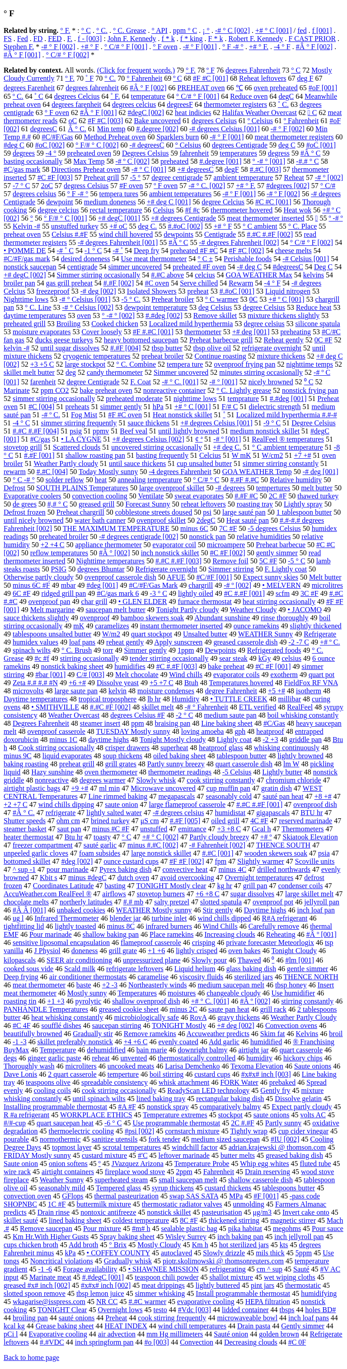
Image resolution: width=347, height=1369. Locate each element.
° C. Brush (76, 650)
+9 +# (79, 788)
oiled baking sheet (179, 756)
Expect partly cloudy (302, 1107)
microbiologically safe (146, 1017)
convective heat (184, 869)
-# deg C (249, 267)
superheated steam (121, 1180)
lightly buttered (218, 1285)
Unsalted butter (205, 634)
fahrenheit (194, 153)
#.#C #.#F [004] (36, 431)
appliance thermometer (108, 545)
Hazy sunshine (52, 772)
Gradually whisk (128, 1261)
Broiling (68, 323)
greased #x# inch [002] (37, 1285)
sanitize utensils (115, 1139)
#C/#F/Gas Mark (153, 585)
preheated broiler (63, 536)
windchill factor (195, 1147)
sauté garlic (100, 845)
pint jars (262, 1285)
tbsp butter (167, 348)
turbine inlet (169, 918)
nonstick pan (207, 536)
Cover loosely (101, 332)
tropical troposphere (107, 699)
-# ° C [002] (232, 30)
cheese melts (293, 250)
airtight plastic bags (32, 788)
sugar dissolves (252, 894)
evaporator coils (236, 674)
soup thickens (123, 756)
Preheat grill (101, 177)
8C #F (189, 1220)
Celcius (210, 455)
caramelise (152, 977)
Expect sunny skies (270, 577)
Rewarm (241, 283)
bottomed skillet (27, 861)
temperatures (238, 153)
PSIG (58, 569)
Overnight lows (120, 1310)
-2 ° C (184, 715)
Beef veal (133, 431)
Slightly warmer (260, 861)
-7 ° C (21, 185)
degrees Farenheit (29, 88)
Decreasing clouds (250, 1342)
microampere (226, 545)
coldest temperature (140, 1220)
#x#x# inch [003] (266, 1074)
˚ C (38, 96)
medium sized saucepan (225, 1139)
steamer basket (25, 829)
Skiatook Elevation (310, 837)
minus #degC (87, 877)
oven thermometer (110, 772)
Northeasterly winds (157, 985)
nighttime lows (195, 398)
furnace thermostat (205, 601)
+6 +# (77, 683)
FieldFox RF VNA (311, 683)
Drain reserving (267, 1171)
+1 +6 (156, 950)
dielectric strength (275, 406)
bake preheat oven (106, 390)
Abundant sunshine (222, 618)
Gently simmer (302, 1326)
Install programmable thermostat (243, 1293)
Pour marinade (50, 934)
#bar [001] (50, 674)
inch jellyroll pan (299, 1236)
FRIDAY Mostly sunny (37, 1155)
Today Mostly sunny (108, 471)
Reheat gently (283, 340)
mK (78, 626)
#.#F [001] (39, 455)
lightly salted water (114, 812)
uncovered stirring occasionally (156, 447)
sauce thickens (148, 423)
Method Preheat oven (115, 137)
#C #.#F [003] (176, 666)
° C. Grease (129, 30)
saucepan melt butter (115, 609)
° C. (102, 30)
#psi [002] (139, 1131)
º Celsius (260, 120)
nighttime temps (309, 364)
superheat (174, 747)
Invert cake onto (305, 1212)
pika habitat (245, 1228)
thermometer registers (235, 104)
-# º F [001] (239, 194)
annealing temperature (149, 480)
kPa (70, 1253)
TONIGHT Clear (62, 1310)
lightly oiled (195, 593)
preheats (77, 406)
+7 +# (302, 455)
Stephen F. (19, 47)
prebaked (282, 1082)
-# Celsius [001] (305, 259)
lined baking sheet (75, 1220)
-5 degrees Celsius (274, 528)
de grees (25, 504)
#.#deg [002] (164, 315)
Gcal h (261, 829)
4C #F (259, 821)
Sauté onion (231, 1334)
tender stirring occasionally (169, 658)
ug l (18, 918)
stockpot (230, 1115)
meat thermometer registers (293, 137)
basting (115, 886)
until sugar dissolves (69, 348)
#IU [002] (285, 1139)
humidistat (230, 812)
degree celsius (264, 323)
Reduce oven (248, 96)
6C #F (22, 593)
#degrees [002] (287, 185)
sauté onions (77, 1318)
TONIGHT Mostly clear (171, 886)
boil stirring (166, 1074)
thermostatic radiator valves (182, 1204)
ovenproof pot (273, 902)
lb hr (154, 699)
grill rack (273, 1009)
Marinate (17, 390)
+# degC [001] (119, 218)
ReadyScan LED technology (208, 1090)
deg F (305, 78)
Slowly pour (209, 960)
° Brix (118, 1245)
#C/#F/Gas (57, 137)
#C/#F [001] (214, 577)
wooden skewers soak (276, 853)
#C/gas (40, 439)
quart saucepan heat (65, 1123)
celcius (205, 275)
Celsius (163, 210)
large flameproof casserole (187, 804)
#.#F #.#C (244, 480)
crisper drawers (127, 747)
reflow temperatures (59, 553)
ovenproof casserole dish (120, 577)
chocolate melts (26, 902)
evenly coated (178, 1042)
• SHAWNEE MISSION (163, 1269)
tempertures (273, 488)
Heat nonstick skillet (182, 415)
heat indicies (193, 112)
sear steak (233, 658)
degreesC (43, 129)
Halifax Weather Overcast (259, 112)
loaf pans (82, 642)
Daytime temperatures (36, 699)
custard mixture (104, 1155)
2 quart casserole (72, 1074)
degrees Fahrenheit (252, 70)
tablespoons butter (288, 1188)
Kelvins (307, 1033)
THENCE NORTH (311, 977)
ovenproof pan (49, 601)
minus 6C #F (31, 585)
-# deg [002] (98, 291)
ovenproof (95, 618)
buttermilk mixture (103, 1204)
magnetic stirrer (293, 1220)
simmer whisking (160, 1293)
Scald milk (79, 969)
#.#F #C (246, 496)
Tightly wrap (248, 1131)
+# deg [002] (235, 1025)
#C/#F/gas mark (27, 259)
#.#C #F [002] (110, 707)
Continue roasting (220, 356)
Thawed (249, 960)
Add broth (83, 1245)
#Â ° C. (24, 812)
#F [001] (266, 1196)
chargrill (200, 585)
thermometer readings (179, 772)
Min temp (111, 129)
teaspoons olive (48, 1082)
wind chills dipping (66, 804)
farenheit (43, 382)
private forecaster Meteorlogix (270, 942)
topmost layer (72, 1147)
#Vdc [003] (194, 1310)
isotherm (308, 691)
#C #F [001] (273, 666)
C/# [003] (90, 674)
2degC (206, 520)
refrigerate (61, 812)
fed (301, 30)
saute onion (121, 804)
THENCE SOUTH (283, 845)
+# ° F (89, 47)
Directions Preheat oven (86, 169)
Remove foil (230, 561)
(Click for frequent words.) (136, 70)
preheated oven (89, 153)
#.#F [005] (185, 821)
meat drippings (163, 1285)
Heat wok (297, 210)
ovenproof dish (315, 804)
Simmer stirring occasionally (98, 275)
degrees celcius (134, 104)
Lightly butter (282, 772)
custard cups (212, 1074)
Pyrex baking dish (125, 869)
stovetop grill (23, 447)
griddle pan (305, 739)
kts (284, 1245)
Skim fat (272, 1033)
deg (71, 372)
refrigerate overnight (271, 348)
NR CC (107, 1301)
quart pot (321, 674)
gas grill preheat (69, 283)
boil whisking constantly (302, 715)
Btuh (191, 683)
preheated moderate (134, 398)
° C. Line (38, 307)
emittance (192, 829)
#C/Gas (274, 723)
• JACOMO (305, 609)
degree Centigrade (93, 382)
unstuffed (153, 829)
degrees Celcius (77, 96)
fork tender (164, 1139)
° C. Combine (136, 364)
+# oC (118, 226)
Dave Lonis (20, 1074)
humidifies (129, 666)
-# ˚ (118, 250)
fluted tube (315, 1163)
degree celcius (58, 210)
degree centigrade (176, 177)
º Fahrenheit (301, 120)
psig (76, 431)
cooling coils (52, 1090)
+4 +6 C (136, 1042)
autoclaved (176, 1253)
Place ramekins (171, 934)
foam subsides (99, 853)
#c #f (41, 658)
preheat (198, 291)
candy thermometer (115, 372)
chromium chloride (293, 780)
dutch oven (133, 877)
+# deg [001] (251, 332)
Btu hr (74, 837)
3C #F (309, 593)
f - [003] (90, 38)
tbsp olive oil (212, 348)
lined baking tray (160, 1098)
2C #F (278, 496)
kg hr (224, 886)
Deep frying (21, 977)
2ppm (184, 1171)
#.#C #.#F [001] (259, 804)
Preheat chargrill (80, 512)
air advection (117, 1334)
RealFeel (300, 707)
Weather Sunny (62, 1180)
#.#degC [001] (103, 1277)
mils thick (270, 1253)
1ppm (186, 650)
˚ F (89, 78)
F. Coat (140, 382)
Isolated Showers (152, 291)
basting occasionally (33, 161)
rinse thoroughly (284, 618)
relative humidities (264, 536)
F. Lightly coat (286, 569)
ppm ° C (185, 30)
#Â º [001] (321, 934)
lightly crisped (196, 950)
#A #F (127, 1107)
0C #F (323, 340)
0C (253, 299)
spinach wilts (32, 650)
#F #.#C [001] (153, 332)
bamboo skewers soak (152, 618)
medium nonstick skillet (265, 431)
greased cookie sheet (129, 1009)
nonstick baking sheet (72, 666)
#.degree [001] (220, 161)
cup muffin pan (228, 788)
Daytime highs (265, 910)
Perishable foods (248, 259)
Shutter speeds (25, 821)
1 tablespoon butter (304, 512)
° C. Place (302, 226)
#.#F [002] (118, 283)
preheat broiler (162, 356)
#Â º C (178, 242)
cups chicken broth (31, 1245)
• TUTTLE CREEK (238, 699)
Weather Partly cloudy (65, 463)
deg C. (147, 226)
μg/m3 (262, 1212)
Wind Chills (220, 926)
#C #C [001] (273, 202)
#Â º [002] (255, 1001)
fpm (221, 861)
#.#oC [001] (237, 291)
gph (239, 731)
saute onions (271, 1115)
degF (232, 169)
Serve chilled (199, 283)
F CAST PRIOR (312, 38)
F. (69, 38)
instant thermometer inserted (181, 626)
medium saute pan (230, 715)
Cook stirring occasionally (56, 747)
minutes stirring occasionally (261, 372)
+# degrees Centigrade (183, 218)
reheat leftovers (203, 504)
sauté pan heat (283, 796)
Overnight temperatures (259, 877)
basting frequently (162, 455)
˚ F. (115, 96)
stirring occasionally (89, 658)
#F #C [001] (210, 78)
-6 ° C (113, 1123)
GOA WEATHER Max (259, 275)
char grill (94, 601)
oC (73, 120)
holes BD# (320, 1310)
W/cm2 (272, 455)
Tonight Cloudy (294, 950)
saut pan (69, 829)
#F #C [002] (246, 250)
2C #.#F (242, 1123)
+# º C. (330, 642)
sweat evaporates (199, 496)
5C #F (268, 561)
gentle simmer (307, 969)
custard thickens (228, 1188)
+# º (266, 837)
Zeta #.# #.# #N (35, 683)
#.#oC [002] (185, 226)
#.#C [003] (265, 169)
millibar (289, 699)
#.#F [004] (125, 348)
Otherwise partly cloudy (39, 577)
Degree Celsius (313, 423)
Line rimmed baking (118, 796)
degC (286, 96)
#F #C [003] (105, 120)
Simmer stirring (231, 569)
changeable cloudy (233, 993)
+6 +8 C (208, 894)
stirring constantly (307, 1001)
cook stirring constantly (221, 780)
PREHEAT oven (201, 88)
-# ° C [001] (148, 169)
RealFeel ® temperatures (288, 439)
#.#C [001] (217, 853)
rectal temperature (116, 210)
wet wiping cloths (289, 1277)
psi (207, 512)
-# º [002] (237, 585)
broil (335, 1033)
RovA (198, 1017)
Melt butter (325, 577)
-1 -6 (45, 1269)
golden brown (279, 1334)
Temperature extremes (175, 1115)
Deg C (323, 267)
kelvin (117, 691)
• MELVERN (281, 585)
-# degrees (230, 488)
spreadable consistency (114, 1082)
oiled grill (225, 821)
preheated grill (25, 323)
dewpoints (178, 234)
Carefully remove (274, 926)
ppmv (101, 431)
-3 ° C (158, 593)
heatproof (270, 731)
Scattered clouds (76, 447)
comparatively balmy (230, 1107)
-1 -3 (20, 1042)
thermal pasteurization (126, 1196)
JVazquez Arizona (138, 1163)
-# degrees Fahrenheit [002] (239, 242)
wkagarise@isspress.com (49, 1301)
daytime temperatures (35, 315)
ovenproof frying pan (244, 364)
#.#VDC (52, 1342)
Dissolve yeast (118, 683)
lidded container (245, 1310)
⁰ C (309, 382)
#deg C (14, 145)
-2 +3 (270, 739)
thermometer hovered (241, 210)
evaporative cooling (205, 1301)
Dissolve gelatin (298, 1098)
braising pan (173, 723)
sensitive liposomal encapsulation (61, 942)
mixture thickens (281, 356)
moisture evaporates (41, 332)
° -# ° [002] (118, 315)
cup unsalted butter (204, 463)
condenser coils (300, 886)
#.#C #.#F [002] (270, 234)
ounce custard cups (131, 861)
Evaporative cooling (58, 1334)
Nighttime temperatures (110, 561)
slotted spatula (221, 902)
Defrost (14, 488)
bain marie (151, 1050)
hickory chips (303, 1058)
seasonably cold (229, 796)
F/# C (229, 406)
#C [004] (41, 406)
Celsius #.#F (70, 234)
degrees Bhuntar (100, 569)
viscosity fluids (201, 977)
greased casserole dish (245, 642)
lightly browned (300, 756)
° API (159, 30)
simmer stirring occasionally (54, 398)
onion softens (68, 1163)
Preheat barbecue (280, 545)
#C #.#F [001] (244, 593)
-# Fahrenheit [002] (217, 845)
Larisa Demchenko (192, 1066)
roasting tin (20, 1001)
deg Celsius (215, 307)
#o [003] (157, 1342)
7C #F (228, 528)
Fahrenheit (218, 1171)
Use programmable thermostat (176, 1123)
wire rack (17, 1171)
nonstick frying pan (310, 390)
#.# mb (133, 902)
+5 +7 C (162, 683)
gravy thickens (238, 1017)
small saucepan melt (188, 1180)
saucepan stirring (116, 1025)
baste (83, 985)
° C (86, 30)
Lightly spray (303, 504)
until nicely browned (33, 520)
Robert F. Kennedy (256, 38)
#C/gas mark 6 (118, 593)
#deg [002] (77, 861)
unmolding (248, 1204)
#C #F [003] (55, 177)
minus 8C (121, 926)
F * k (215, 38)
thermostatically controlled (196, 1058)
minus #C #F (111, 829)
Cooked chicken (114, 323)
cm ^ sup (269, 1269)
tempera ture (185, 364)
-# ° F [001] (200, 47)
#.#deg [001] (288, 398)
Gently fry (275, 1090)
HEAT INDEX (126, 1326)
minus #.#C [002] (152, 845)
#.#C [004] (52, 471)
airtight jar (253, 1050)
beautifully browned (33, 1033)
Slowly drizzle (224, 1253)
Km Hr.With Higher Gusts (51, 1236)
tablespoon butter (242, 756)
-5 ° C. (131, 299)
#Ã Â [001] (29, 910)
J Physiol (47, 950)
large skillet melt (309, 894)
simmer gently (121, 406)
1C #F (57, 1204)
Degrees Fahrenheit (41, 723)
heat (101, 480)
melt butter (317, 488)
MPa (236, 1196)
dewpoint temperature (156, 307)
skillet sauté (21, 1220)
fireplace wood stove (135, 1171)
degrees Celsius (214, 120)
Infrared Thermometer (66, 918)
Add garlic (224, 1042)
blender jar (125, 918)
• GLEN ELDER (142, 601)
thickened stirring (234, 1220)
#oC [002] (50, 145)
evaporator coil (174, 545)
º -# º (335, 218)
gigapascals (273, 812)
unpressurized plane (152, 960)
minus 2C (183, 1009)
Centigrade (220, 234)
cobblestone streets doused (153, 512)
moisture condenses (165, 691)
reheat (101, 1058)
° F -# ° (233, 47)
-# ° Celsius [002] (88, 307)
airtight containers (68, 1171)
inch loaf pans (308, 1318)
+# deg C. (227, 447)
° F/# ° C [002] (96, 145)
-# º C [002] (132, 161)
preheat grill (76, 764)
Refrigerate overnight (166, 569)
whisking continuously (286, 747)
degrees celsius (34, 194)
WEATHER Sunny (265, 634)
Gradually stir (93, 1033)
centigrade (82, 267)
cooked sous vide (28, 969)
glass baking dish (251, 969)
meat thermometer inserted (265, 218)
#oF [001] (323, 88)
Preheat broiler (172, 299)
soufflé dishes (61, 1025)
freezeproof (53, 291)
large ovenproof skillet (172, 488)
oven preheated (276, 88)
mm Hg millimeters (174, 1334)
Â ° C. (77, 129)
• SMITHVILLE (55, 707)
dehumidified (106, 1050)
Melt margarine (52, 609)
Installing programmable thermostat (55, 1107)
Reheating (280, 934)
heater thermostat (29, 837)
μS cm (150, 821)
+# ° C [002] (160, 837)
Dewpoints (220, 650)
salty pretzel (171, 902)
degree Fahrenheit (231, 691)
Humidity (185, 699)
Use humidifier (293, 993)
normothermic (60, 1139)
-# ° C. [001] (180, 382)
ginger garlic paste (54, 1058)
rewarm (15, 471)
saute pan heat (228, 1009)
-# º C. (51, 415)
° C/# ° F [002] (67, 55)
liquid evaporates (67, 756)
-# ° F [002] (58, 47)
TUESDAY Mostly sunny (133, 731)
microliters (80, 1066)
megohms (287, 1228)
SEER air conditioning (79, 960)
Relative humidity (296, 480)
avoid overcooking (187, 877)
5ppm (303, 1253)
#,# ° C (57, 504)
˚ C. (283, 104)
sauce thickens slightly (36, 618)
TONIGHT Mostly (179, 1025)
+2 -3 (109, 985)
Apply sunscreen (178, 642)
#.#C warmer (148, 1301)
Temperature (58, 1050)
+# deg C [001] (169, 202)
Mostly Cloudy (159, 1245)
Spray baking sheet (127, 1236)
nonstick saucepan (30, 267)
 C (312, 112)
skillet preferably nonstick (75, 1042)
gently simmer (277, 553)
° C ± (205, 259)
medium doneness (110, 202)
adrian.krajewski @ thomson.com (277, 1147)
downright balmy (203, 1050)
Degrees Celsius (145, 153)
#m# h (141, 1228)
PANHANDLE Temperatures (46, 1009)
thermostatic (303, 1285)
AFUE (176, 577)
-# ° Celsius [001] (85, 299)
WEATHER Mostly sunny (154, 910)
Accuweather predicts (218, 1033)
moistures (182, 993)
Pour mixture (102, 1228)
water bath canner (100, 520)
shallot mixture (231, 1277)
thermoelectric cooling (81, 1131)
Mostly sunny (87, 993)
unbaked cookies (81, 910)
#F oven (131, 185)
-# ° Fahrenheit (206, 707)
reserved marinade (305, 821)
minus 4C (232, 869)
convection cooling (99, 496)
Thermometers (302, 829)
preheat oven (22, 234)
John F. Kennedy (132, 38)
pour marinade (68, 869)
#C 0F (297, 1342)
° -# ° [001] (269, 161)
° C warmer (222, 299)
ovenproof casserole (56, 731)
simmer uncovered (135, 267)
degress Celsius (86, 185)
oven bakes (244, 950)
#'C (143, 1155)
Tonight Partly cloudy (187, 609)
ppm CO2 (55, 390)
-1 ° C (93, 250)
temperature (148, 96)
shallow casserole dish (260, 1180)
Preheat (116, 1318)
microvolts (28, 691)
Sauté (301, 1269)
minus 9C (18, 756)
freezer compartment (43, 845)
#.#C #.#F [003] (178, 561)
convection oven (27, 1196)
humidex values (35, 642)
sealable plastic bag (189, 1228)
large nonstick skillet (161, 853)
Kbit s (48, 877)
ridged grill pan (64, 593)
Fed (22, 38)
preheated (174, 161)
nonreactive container (174, 390)
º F (210, 70)
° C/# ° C (206, 480)
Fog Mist (84, 415)
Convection (196, 1342)
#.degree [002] (157, 129)
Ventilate (151, 496)
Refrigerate (320, 634)
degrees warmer (103, 780)
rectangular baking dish (230, 1098)
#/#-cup (15, 1123)
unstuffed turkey (74, 226)
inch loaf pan (316, 910)
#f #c (192, 210)
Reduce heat (314, 307)
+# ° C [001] (273, 30)
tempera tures (118, 194)
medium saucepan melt (230, 985)
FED (54, 38)
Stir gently (218, 910)
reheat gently (125, 642)
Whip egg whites (264, 1163)
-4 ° (51, 153)
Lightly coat (234, 739)
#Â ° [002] (114, 553)
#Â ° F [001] (22, 55)
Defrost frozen (25, 512)
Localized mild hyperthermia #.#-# (286, 415)
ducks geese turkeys (64, 340)
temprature (242, 398)
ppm (137, 723)
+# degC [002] (25, 275)
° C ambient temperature (287, 447)
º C (177, 78)
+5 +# (276, 691)
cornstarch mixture (192, 1131)
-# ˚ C (65, 250)
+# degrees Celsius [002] (148, 439)
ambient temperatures (180, 194)
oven (84, 315)
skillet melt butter (29, 372)
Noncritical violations (61, 1261)
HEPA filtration (267, 1301)
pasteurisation (222, 1212)
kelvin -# (16, 348)
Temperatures (137, 993)
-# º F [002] (283, 194)
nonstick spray (168, 1107)
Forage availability (90, 1269)
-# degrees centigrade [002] (138, 536)
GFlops (72, 1196)
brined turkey (110, 821)
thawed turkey (317, 496)
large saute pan (76, 691)
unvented (134, 1058)
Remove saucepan (46, 1228)
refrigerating (228, 1269)
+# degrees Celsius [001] (216, 423)
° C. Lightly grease (243, 390)
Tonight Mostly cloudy (173, 739)
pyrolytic (88, 1001)
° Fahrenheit (144, 78)
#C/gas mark (22, 169)
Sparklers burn (177, 137)
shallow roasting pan (95, 455)
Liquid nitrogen (287, 291)
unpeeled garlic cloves (36, 853)
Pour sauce (327, 1228)
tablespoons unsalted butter (52, 634)
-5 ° (135, 177)
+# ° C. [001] (210, 1001)
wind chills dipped (224, 918)
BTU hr (311, 812)
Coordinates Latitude (63, 886)
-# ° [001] (223, 382)
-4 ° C (21, 423)
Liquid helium (195, 969)
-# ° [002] (329, 177)
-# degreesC (147, 145)
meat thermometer (39, 985)
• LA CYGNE (81, 439)
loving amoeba (202, 731)
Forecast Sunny (147, 504)
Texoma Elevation (256, 1066)
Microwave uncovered (163, 788)
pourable (16, 1139)
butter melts (237, 1155)
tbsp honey (291, 985)
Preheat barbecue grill (221, 340)
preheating (296, 332)
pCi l (11, 1334)
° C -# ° (24, 480)
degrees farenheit (76, 104)
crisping (204, 942)
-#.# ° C (307, 161)
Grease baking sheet (65, 1326)
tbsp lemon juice (100, 1293)
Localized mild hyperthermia (191, 323)
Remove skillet (215, 315)
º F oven (166, 185)
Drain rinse (54, 1212)
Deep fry (146, 250)
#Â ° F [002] (314, 47)
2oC (47, 185)
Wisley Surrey (185, 1236)
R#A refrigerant (285, 918)
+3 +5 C (42, 364)
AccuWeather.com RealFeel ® (47, 894)
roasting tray (255, 504)
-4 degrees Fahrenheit (180, 471)
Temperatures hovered (241, 683)
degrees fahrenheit (92, 88)
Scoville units (315, 861)
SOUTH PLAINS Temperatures (82, 488)
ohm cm (68, 821)
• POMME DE (25, 250)
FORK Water (239, 1082)
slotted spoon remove (35, 1293)
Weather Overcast (73, 715)
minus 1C (63, 739)
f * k (167, 38)
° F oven (165, 47)
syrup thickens (173, 1188)
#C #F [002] (227, 553)
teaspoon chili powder (166, 1277)
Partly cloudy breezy (219, 837)
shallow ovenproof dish (146, 1001)
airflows (114, 894)
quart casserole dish (244, 764)
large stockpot (85, 364)
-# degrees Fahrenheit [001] (118, 242)
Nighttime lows (26, 299)
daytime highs (108, 739)
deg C (286, 145)
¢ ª (198, 439)
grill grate (122, 950)
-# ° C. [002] (206, 185)
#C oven (157, 283)
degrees (24, 153)
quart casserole (301, 1050)
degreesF (180, 104)
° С (126, 837)
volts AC (312, 1115)
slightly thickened (316, 626)
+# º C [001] (286, 299)
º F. (70, 78)
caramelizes (112, 626)
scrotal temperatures (132, 1147)
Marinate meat (50, 1277)
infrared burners (168, 926)
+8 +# (323, 796)
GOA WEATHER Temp (257, 471)
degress (279, 153)
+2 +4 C (53, 545)
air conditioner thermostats (88, 977)
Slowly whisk (156, 780)
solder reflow (65, 480)
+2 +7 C (16, 804)
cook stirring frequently (172, 1318)
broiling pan (30, 1318)
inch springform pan (104, 1342)
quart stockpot (151, 634)
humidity (259, 1058)
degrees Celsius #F (137, 715)
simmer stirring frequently (79, 423)
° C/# (328, 185)
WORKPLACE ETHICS (96, 1115)
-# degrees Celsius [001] (224, 129)
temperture (123, 1074)
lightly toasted (75, 926)
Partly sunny (283, 1123)
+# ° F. (258, 47)
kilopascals (20, 960)
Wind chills (185, 674)
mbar (68, 585)
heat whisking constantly (67, 1017)
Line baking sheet (227, 723)
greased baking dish (294, 1155)
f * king (191, 38)
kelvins (313, 275)
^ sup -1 (24, 869)
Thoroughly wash (29, 1066)
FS (8, 38)
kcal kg (14, 1326)
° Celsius (188, 145)
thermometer (202, 332)
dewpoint (59, 202)
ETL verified (257, 707)
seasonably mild (61, 1188)
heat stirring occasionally (279, 601)
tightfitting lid (24, 926)
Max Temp (88, 161)
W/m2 (111, 634)
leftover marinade (184, 1155)
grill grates (120, 764)
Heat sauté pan (247, 520)
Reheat (294, 177)
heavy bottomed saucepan (141, 340)
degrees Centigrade (239, 145)
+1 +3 (55, 1001)
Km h (200, 1245)
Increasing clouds (229, 934)
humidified (266, 1042)
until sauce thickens (137, 463)
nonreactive (52, 780)
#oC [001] (321, 145)
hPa (158, 406)
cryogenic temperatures (97, 356)
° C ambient (260, 226)
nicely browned (271, 382)
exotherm (284, 674)
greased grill (97, 504)
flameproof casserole (151, 942)
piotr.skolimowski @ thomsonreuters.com (223, 1261)
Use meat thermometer (154, 259)
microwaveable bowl (247, 1318)
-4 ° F (282, 47)
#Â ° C (310, 153)
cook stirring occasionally (119, 1090)
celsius (291, 658)
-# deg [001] (320, 471)
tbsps (287, 1310)
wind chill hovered (125, 234)
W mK (241, 455)
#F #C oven (125, 415)
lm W (291, 764)
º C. (18, 96)
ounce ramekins (256, 626)
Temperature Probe (202, 1163)
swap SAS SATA (193, 1196)
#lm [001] (299, 960)
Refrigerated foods (274, 650)
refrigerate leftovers (135, 969)
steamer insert (100, 723)
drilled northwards (283, 869)
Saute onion (21, 1163)
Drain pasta (253, 1326)
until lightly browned (188, 431)
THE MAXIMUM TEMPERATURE (116, 528)
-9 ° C (272, 423)
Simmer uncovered (181, 372)
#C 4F (22, 1025)
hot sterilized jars (244, 1245)
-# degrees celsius (178, 812)
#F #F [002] (186, 861)
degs (10, 1058)
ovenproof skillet (161, 520)
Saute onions (312, 1066)
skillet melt (157, 707)
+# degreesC (195, 169)
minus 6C (194, 528)
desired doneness (85, 259)
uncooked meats (131, 1066)
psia (324, 853)
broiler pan (19, 283)
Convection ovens (291, 1025)
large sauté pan (244, 512)
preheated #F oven (199, 267)
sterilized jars (253, 977)
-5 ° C (296, 561)
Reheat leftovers (262, 78)
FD (37, 38)
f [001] (322, 30)
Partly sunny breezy (176, 764)
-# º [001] (227, 439)
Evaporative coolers (32, 496)
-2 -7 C (299, 642)
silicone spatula (317, 323)
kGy (264, 658)
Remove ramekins (150, 1033)
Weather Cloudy (253, 609)
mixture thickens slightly (283, 315)
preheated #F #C (194, 250)
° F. (65, 30)
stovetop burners (161, 894)
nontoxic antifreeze (108, 1212)
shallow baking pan (111, 934)
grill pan (255, 886)
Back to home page (31, 1357)
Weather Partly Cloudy (304, 1017)
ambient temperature (243, 177)
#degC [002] (146, 112)
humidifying (319, 1293)
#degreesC (287, 267)
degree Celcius (223, 202)
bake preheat (226, 666)
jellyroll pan (321, 902)
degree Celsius (264, 307)
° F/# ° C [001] (65, 218)
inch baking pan (240, 1236)
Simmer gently (145, 650)
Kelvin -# (26, 226)
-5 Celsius (236, 772)
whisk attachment (184, 1082)
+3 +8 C (229, 829)
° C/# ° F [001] (125, 47)
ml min (109, 788)
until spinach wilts (98, 1098)
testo (160, 1310)
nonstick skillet (169, 1212)
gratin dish (276, 788)
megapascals (176, 796)
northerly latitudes (86, 902)
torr (108, 650)
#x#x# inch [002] (106, 1285)
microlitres (327, 585)
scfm (283, 593)
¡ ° (206, 30)
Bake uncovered (157, 120)
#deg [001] (102, 585)
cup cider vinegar (303, 1131)
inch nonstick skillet (170, 553)
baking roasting (26, 764)
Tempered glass (118, 1188)
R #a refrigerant (26, 1115)
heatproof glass (221, 747)
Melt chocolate (137, 674)
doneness (84, 950)
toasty (102, 837)
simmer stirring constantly (281, 463)
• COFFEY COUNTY (118, 1253)
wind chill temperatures (192, 1326)
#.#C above (167, 275)
